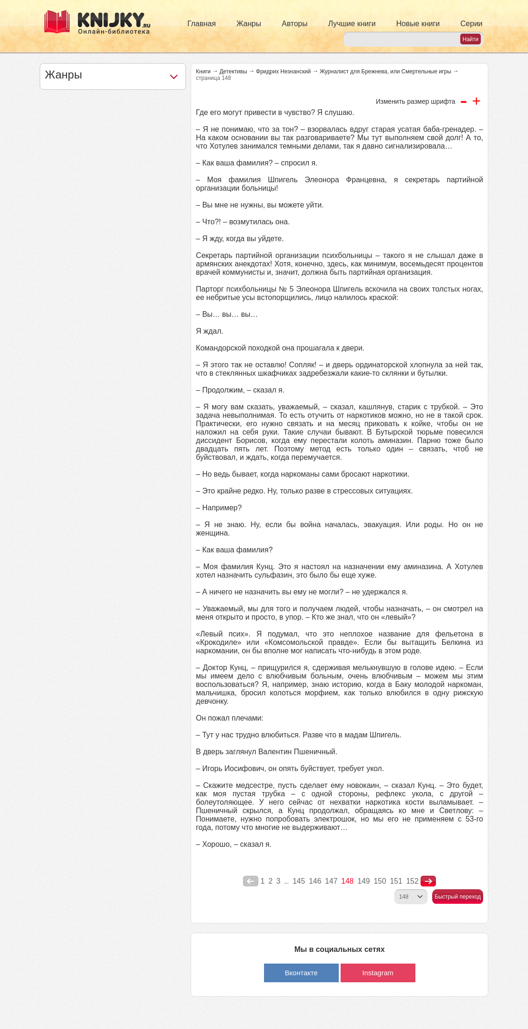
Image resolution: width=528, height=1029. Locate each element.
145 (299, 881)
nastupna (428, 881)
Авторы (294, 24)
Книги (203, 71)
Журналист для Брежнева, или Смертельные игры (385, 71)
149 (363, 881)
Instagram (377, 973)
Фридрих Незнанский (283, 71)
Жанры (248, 24)
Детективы (233, 71)
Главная (201, 24)
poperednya (250, 881)
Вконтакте (301, 973)
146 (315, 881)
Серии (471, 24)
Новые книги (418, 24)
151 (396, 881)
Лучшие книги (352, 24)
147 (331, 881)
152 (412, 881)
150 (380, 881)
